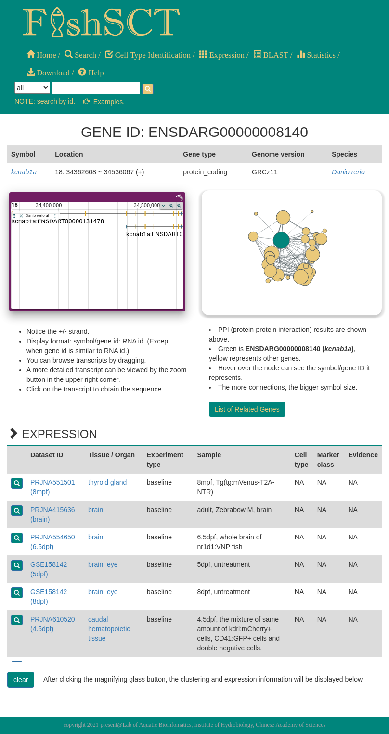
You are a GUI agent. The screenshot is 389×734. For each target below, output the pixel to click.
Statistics (316, 55)
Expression (222, 55)
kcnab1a (24, 172)
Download (48, 72)
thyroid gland (107, 482)
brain (95, 510)
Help (91, 72)
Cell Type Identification (148, 55)
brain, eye (102, 564)
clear (20, 680)
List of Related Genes (247, 409)
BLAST (270, 55)
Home (41, 55)
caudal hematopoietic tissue (109, 628)
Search (80, 55)
